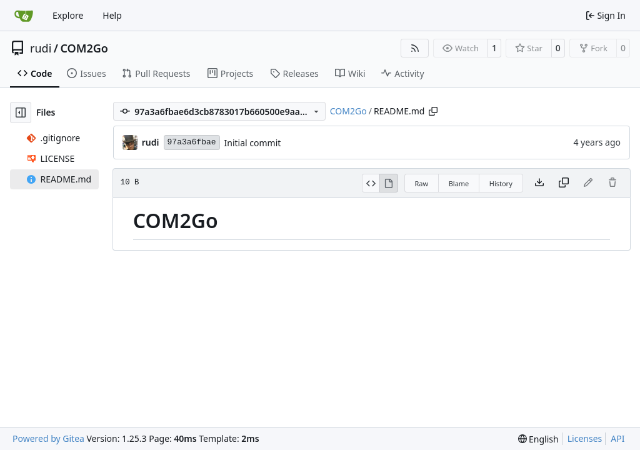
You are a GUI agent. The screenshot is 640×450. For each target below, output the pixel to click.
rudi (40, 48)
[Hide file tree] (20, 112)
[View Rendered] (388, 183)
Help (112, 15)
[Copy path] (433, 111)
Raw (422, 183)
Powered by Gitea (48, 438)
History (500, 183)
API (617, 438)
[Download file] (539, 183)
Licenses (585, 438)
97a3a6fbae (192, 142)
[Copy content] (564, 183)
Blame (459, 183)
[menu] (538, 439)
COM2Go (84, 48)
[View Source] (371, 183)
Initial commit (252, 143)
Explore (67, 15)
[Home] (23, 15)
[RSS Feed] (415, 48)
